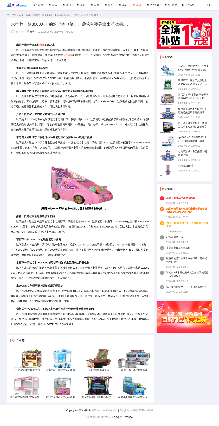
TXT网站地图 (146, 410)
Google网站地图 (128, 410)
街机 (109, 5)
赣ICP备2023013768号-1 (99, 417)
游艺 (80, 5)
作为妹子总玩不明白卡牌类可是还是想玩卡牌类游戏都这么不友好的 (192, 112)
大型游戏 (68, 55)
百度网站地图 (110, 410)
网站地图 (96, 410)
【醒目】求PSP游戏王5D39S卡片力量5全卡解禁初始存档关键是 (193, 70)
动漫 (66, 5)
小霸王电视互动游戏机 (178, 247)
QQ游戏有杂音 (186, 165)
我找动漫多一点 (174, 237)
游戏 (137, 5)
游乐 (123, 5)
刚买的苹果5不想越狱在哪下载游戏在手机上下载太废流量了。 (193, 98)
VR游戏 (153, 5)
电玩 (52, 5)
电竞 (95, 5)
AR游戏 (170, 5)
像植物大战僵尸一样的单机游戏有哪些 (186, 286)
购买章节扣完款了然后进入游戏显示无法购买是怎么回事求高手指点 (192, 84)
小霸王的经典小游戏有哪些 (180, 198)
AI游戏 (188, 5)
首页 (38, 5)
